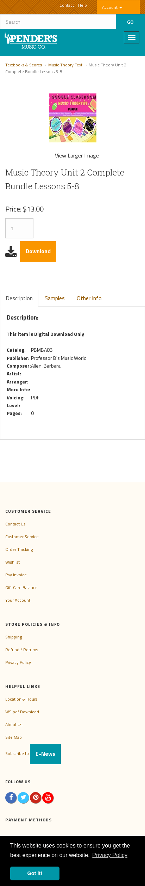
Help (82, 5)
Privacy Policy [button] (109, 855)
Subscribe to (33, 753)
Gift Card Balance (21, 587)
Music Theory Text (65, 64)
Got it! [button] (34, 873)
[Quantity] (19, 228)
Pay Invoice (16, 574)
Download (38, 251)
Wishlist (12, 562)
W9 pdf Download (22, 711)
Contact (66, 5)
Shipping (13, 637)
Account (112, 7)
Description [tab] (19, 298)
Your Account (17, 600)
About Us (13, 724)
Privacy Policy (18, 662)
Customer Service (22, 536)
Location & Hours (21, 699)
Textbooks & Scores (23, 64)
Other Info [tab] (89, 298)
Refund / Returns (21, 649)
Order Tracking (19, 549)
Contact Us (15, 524)
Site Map (13, 737)
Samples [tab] (55, 298)
